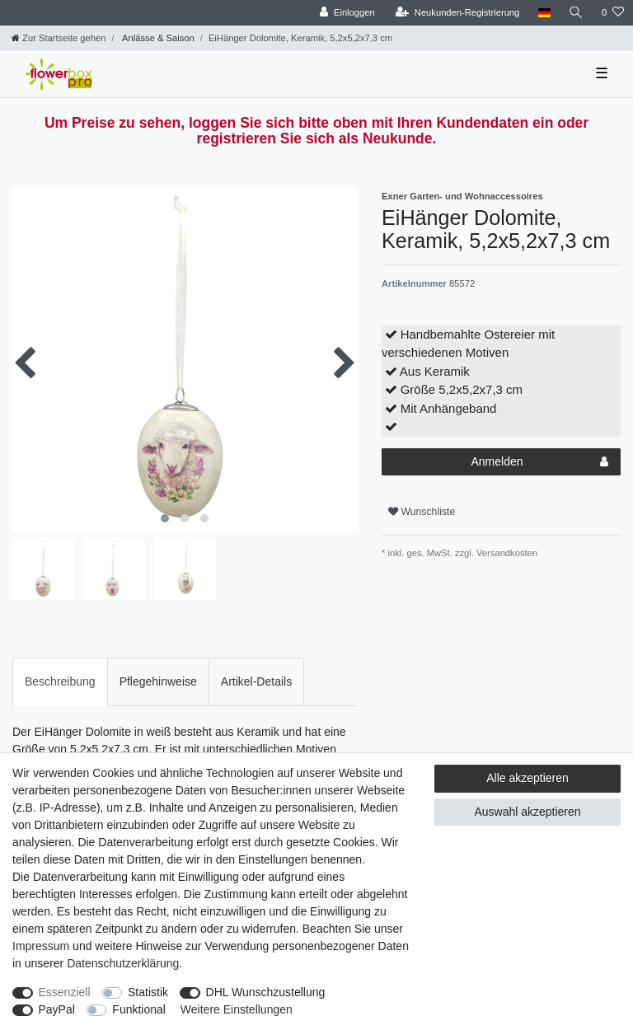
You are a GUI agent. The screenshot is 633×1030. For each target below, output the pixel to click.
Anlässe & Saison (157, 38)
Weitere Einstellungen (237, 1009)
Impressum (40, 946)
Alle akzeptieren (527, 777)
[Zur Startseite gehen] (59, 38)
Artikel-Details (256, 681)
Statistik (148, 992)
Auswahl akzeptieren (527, 811)
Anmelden (539, 462)
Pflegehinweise (158, 681)
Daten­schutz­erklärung (123, 963)
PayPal (57, 1009)
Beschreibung (60, 681)
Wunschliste (421, 511)
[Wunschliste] (613, 13)
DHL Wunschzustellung (266, 992)
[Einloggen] (347, 13)
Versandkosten (505, 553)
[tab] (60, 682)
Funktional (139, 1009)
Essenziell (65, 992)
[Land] (543, 13)
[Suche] (576, 13)
